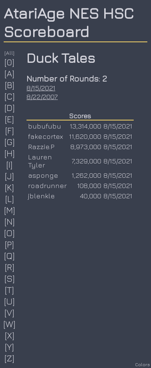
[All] (9, 53)
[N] (10, 221)
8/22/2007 (42, 97)
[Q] (9, 255)
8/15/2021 (41, 88)
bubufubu (44, 126)
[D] (10, 107)
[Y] (9, 347)
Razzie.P (41, 146)
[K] (9, 187)
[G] (10, 142)
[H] (10, 153)
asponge (43, 175)
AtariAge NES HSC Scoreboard (69, 22)
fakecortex (45, 136)
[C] (10, 96)
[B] (9, 85)
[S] (10, 278)
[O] (9, 233)
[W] (9, 324)
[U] (9, 301)
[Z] (9, 358)
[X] (9, 335)
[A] (9, 73)
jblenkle (41, 196)
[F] (10, 130)
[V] (9, 312)
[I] (10, 164)
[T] (9, 290)
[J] (9, 176)
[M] (9, 210)
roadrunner (47, 185)
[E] (9, 119)
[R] (9, 267)
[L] (10, 199)
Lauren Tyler (40, 161)
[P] (9, 244)
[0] (9, 62)
